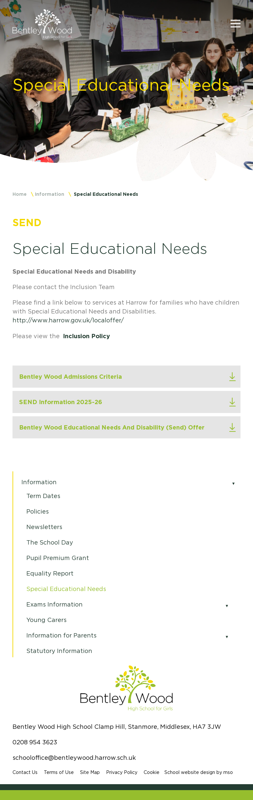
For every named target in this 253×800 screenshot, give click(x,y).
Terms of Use (59, 772)
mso (228, 772)
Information (49, 194)
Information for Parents (61, 635)
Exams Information (54, 604)
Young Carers (46, 620)
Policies (37, 511)
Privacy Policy (121, 772)
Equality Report (49, 573)
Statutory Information (59, 651)
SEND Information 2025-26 (60, 402)
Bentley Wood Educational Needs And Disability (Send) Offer (112, 427)
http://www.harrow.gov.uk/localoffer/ (68, 320)
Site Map (90, 772)
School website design (189, 772)
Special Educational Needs (66, 589)
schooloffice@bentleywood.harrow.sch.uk (74, 758)
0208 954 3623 (35, 742)
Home (20, 194)
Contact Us (25, 772)
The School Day (49, 542)
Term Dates (43, 496)
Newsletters (44, 527)
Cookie (151, 772)
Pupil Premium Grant (57, 558)
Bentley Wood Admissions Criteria (70, 376)
